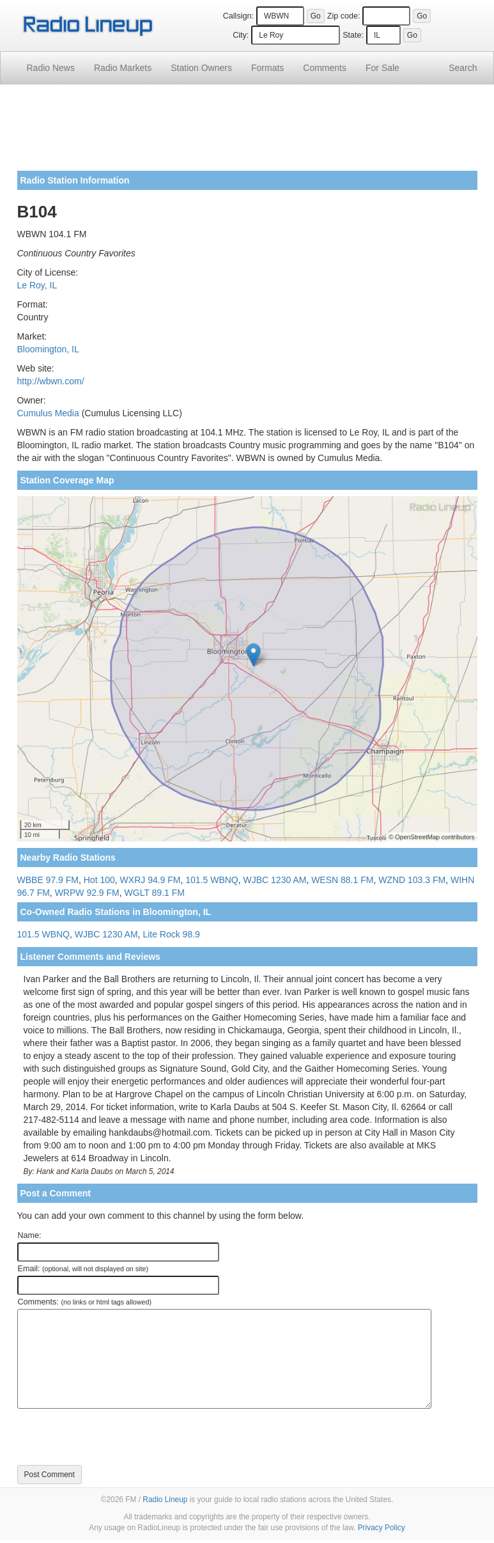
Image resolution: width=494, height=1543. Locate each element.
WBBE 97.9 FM (48, 880)
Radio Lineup (165, 1499)
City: (241, 35)
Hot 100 (99, 880)
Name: (30, 1235)
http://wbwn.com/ (50, 381)
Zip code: (343, 16)
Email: (83, 1268)
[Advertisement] (247, 132)
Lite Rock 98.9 (171, 934)
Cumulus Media (48, 413)
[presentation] (114, 1437)
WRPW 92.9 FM (87, 893)
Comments (324, 68)
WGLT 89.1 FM (155, 893)
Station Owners (201, 68)
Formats (267, 68)
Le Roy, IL (37, 285)
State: (353, 35)
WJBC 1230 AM (275, 880)
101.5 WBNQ (211, 880)
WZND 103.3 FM (411, 880)
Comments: (84, 1301)
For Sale (382, 68)
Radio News (51, 68)
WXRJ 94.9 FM (150, 880)
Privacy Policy (381, 1527)
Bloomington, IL (48, 349)
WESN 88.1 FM (342, 880)
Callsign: (238, 16)
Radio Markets (122, 68)
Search (463, 68)
